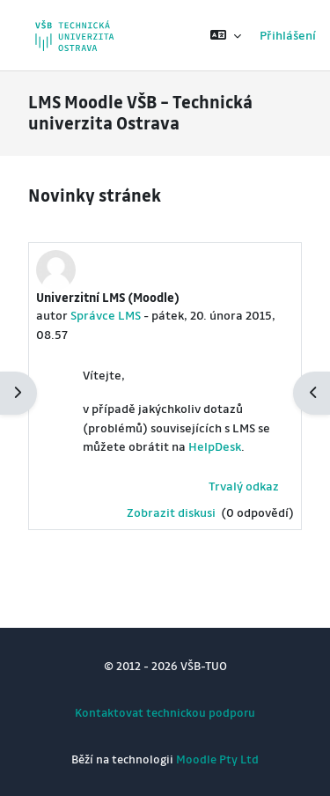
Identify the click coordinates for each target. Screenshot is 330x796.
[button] (226, 35)
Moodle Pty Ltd (217, 758)
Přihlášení (288, 34)
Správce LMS (105, 314)
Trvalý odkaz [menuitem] (244, 485)
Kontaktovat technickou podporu (165, 711)
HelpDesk (214, 446)
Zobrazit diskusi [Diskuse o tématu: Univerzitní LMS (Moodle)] (172, 512)
